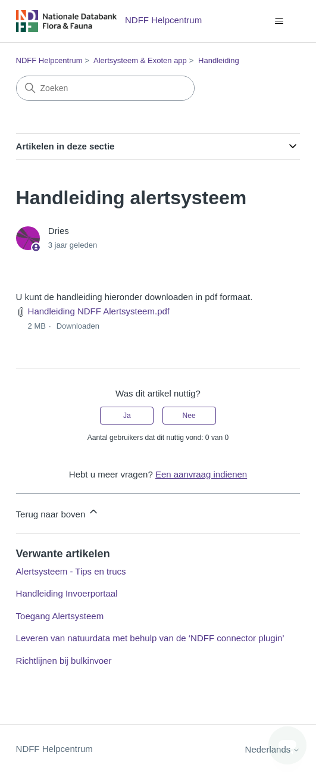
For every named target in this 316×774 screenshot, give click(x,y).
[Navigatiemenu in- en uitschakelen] (279, 21)
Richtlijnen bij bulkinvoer (64, 661)
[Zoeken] (105, 88)
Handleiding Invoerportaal (67, 593)
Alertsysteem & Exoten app (140, 60)
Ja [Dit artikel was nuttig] (127, 415)
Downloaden (78, 326)
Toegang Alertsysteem (60, 616)
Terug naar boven (58, 512)
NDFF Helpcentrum (49, 60)
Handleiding (218, 60)
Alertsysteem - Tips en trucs (71, 571)
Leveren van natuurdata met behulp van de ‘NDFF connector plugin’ (150, 638)
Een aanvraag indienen (201, 474)
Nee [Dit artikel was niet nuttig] (189, 415)
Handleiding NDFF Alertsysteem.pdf (99, 311)
